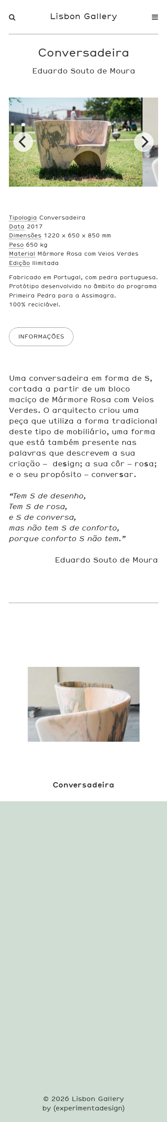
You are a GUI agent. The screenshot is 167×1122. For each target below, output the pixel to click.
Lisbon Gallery (83, 16)
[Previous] (23, 142)
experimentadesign (89, 1108)
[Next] (144, 142)
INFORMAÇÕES (41, 336)
